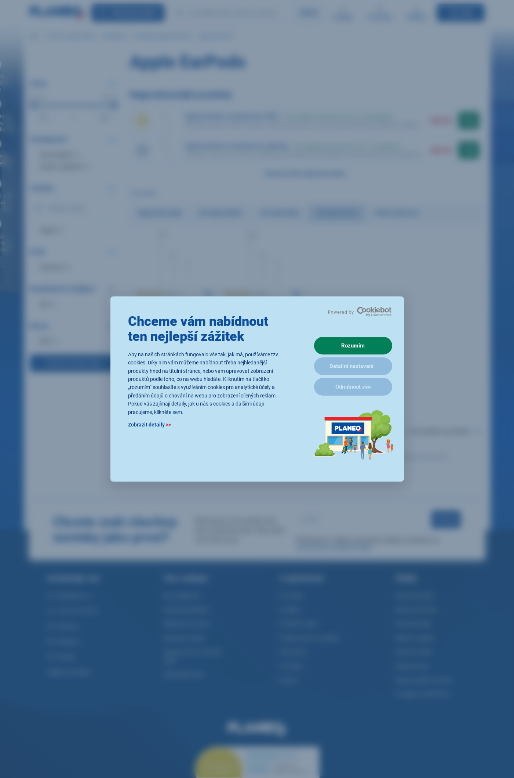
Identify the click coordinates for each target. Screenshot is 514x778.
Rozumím (353, 345)
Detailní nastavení (351, 366)
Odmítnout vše (353, 386)
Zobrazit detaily (149, 425)
